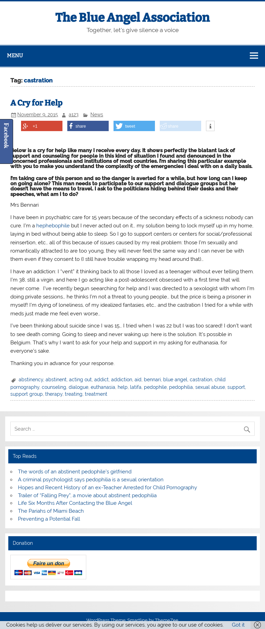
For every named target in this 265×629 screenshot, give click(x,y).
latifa (135, 387)
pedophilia (181, 387)
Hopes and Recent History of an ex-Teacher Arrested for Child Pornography (107, 487)
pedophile (155, 387)
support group (26, 394)
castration (201, 379)
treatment (96, 394)
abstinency (31, 379)
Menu (15, 55)
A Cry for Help (36, 103)
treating (73, 394)
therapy (53, 394)
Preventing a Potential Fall (49, 519)
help (123, 387)
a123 (73, 114)
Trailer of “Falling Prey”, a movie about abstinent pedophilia (87, 495)
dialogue (78, 387)
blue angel (175, 379)
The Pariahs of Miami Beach (51, 511)
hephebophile (53, 226)
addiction (121, 379)
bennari (152, 379)
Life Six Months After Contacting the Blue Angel (75, 503)
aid (138, 379)
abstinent (56, 379)
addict (101, 379)
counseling (54, 387)
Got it (238, 625)
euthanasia (103, 387)
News (96, 114)
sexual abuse (210, 387)
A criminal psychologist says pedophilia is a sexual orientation (91, 479)
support (236, 387)
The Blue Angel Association (132, 17)
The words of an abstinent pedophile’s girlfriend (74, 472)
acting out (80, 379)
